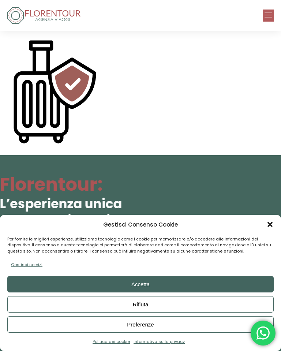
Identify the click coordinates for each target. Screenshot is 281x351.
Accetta (140, 284)
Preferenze (140, 324)
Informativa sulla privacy (159, 341)
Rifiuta (141, 304)
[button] (270, 224)
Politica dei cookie (111, 341)
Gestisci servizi (26, 265)
